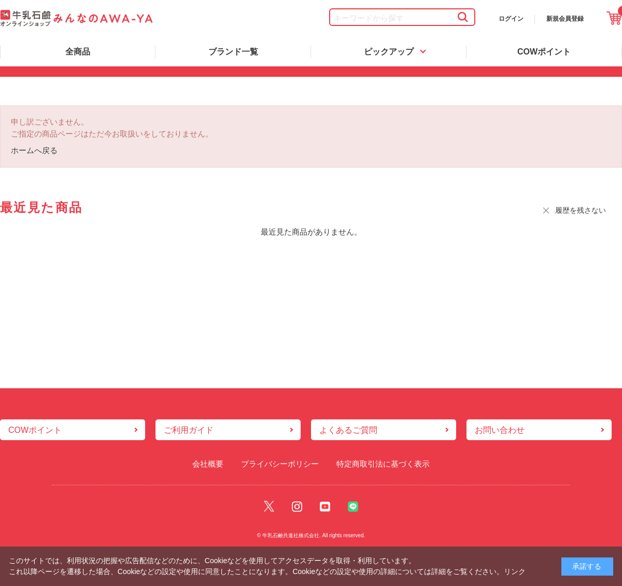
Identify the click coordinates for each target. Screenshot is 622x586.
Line (353, 507)
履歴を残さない (580, 210)
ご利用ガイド (189, 430)
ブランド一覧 (233, 51)
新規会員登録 (565, 18)
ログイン (511, 18)
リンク (515, 571)
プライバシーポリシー (280, 463)
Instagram (297, 507)
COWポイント (544, 51)
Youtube (325, 507)
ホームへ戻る (34, 150)
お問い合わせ (500, 430)
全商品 (77, 51)
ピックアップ (389, 51)
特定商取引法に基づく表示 (383, 463)
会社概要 (207, 463)
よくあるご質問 (348, 430)
